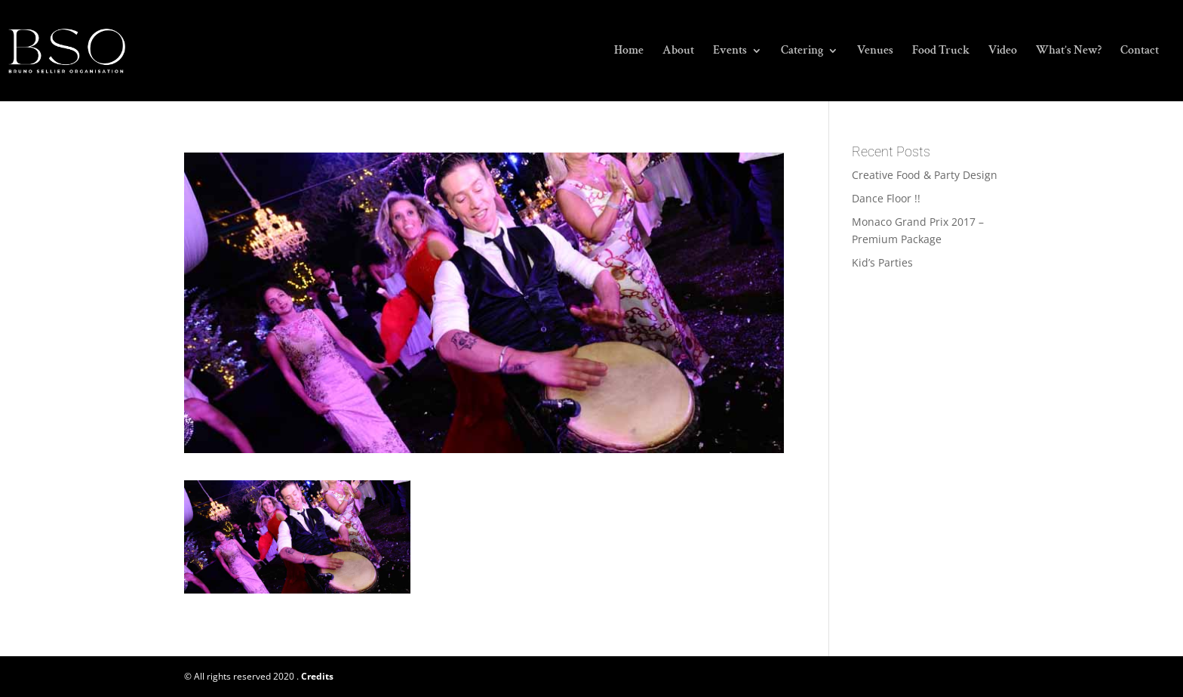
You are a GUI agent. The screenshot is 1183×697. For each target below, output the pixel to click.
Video (1002, 51)
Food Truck (940, 51)
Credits (317, 676)
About (678, 51)
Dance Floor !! (886, 198)
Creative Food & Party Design (924, 175)
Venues (875, 51)
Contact (1139, 51)
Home (629, 51)
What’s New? (1069, 51)
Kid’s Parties (882, 262)
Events (730, 51)
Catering (802, 51)
